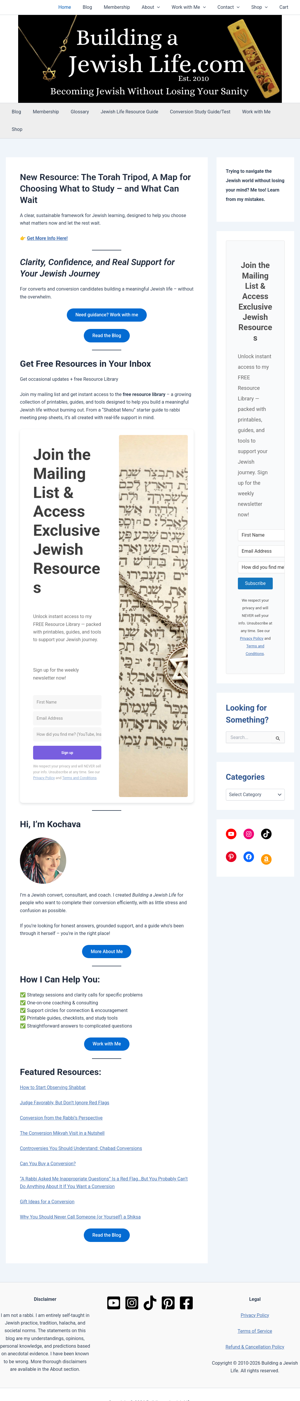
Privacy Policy (44, 761)
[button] (168, 7)
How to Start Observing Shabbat (53, 1071)
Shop (263, 7)
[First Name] (67, 685)
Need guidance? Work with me (106, 297)
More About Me (107, 934)
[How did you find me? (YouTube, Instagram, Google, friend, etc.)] (67, 717)
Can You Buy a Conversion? (48, 1147)
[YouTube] (113, 1286)
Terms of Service (254, 1315)
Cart (285, 7)
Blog (102, 7)
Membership (130, 7)
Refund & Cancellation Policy (255, 1330)
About (161, 7)
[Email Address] (67, 701)
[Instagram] (132, 1286)
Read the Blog (106, 318)
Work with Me (197, 7)
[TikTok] (150, 1286)
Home (82, 7)
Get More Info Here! (47, 220)
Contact (234, 7)
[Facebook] (186, 1286)
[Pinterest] (168, 1286)
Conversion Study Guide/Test (189, 112)
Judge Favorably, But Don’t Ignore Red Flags (65, 1086)
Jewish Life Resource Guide (121, 112)
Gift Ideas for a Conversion (47, 1185)
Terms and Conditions (79, 761)
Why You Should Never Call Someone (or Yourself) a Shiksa (81, 1200)
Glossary (74, 112)
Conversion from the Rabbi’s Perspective (62, 1101)
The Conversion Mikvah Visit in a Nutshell (63, 1116)
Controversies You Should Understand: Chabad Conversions (82, 1131)
